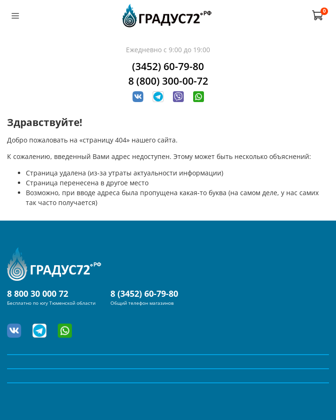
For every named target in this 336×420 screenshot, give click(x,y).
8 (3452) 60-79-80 (144, 293)
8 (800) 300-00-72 (168, 80)
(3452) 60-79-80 (168, 66)
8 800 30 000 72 (37, 293)
